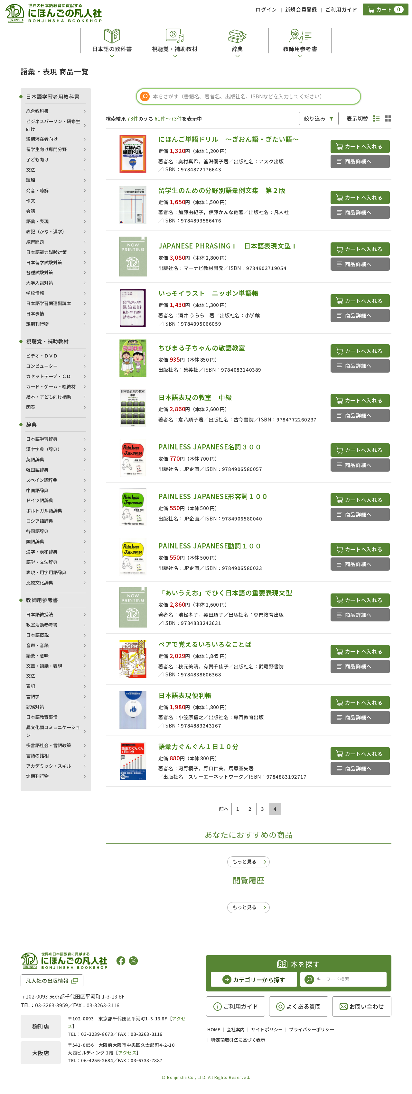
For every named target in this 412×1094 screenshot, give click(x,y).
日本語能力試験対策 (46, 252)
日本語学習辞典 (42, 439)
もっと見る (244, 861)
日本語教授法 (39, 614)
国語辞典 (35, 541)
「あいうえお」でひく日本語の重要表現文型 (225, 592)
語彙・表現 (37, 221)
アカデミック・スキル (48, 766)
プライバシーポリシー (311, 1029)
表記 (30, 686)
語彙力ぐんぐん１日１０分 (198, 746)
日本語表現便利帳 (185, 695)
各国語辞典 (37, 531)
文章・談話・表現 (44, 666)
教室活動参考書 (42, 624)
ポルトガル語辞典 (44, 510)
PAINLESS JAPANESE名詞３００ (210, 446)
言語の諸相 (37, 755)
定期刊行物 (37, 324)
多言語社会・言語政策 (48, 745)
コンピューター (42, 366)
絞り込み (315, 118)
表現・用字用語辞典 (46, 572)
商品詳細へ (358, 161)
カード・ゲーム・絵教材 (51, 386)
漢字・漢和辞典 (42, 551)
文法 (30, 170)
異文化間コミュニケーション (53, 731)
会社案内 (236, 1029)
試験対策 (35, 706)
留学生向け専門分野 (46, 149)
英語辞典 (35, 459)
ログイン (266, 9)
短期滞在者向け (42, 139)
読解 (30, 180)
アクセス (127, 1052)
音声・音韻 (37, 645)
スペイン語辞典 (41, 480)
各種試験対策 (39, 272)
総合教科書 (37, 111)
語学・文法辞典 (42, 562)
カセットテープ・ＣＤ (48, 376)
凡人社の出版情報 (47, 980)
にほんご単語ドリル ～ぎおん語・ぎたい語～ (228, 139)
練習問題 (35, 242)
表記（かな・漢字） (46, 231)
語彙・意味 (37, 655)
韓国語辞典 (37, 469)
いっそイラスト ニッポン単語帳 (208, 293)
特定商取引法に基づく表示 (238, 1039)
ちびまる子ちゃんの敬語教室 (201, 347)
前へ (224, 808)
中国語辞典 (37, 490)
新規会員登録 (301, 9)
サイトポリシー (267, 1029)
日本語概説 (37, 635)
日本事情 (35, 313)
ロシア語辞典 (39, 521)
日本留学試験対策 (44, 262)
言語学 (33, 696)
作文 (30, 200)
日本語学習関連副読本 (48, 303)
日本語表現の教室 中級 (195, 397)
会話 (30, 211)
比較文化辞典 (39, 582)
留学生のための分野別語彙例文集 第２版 (222, 190)
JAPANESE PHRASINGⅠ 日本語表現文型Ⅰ (228, 245)
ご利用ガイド (341, 9)
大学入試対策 (39, 282)
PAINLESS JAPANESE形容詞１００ (213, 496)
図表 (30, 407)
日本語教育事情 (42, 717)
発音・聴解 (37, 190)
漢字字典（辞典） (44, 449)
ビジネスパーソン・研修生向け (53, 125)
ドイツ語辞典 (39, 500)
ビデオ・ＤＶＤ (42, 355)
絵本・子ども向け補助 (48, 396)
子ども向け (37, 159)
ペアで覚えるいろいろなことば (205, 644)
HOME (213, 1029)
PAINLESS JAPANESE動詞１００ (210, 545)
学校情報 (35, 293)
